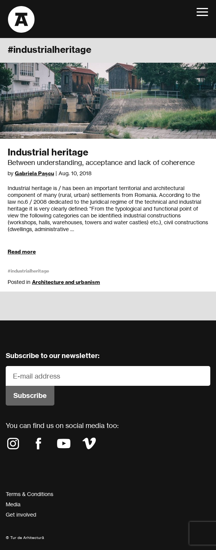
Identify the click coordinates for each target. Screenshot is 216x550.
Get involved (21, 514)
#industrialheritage (28, 271)
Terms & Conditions (29, 494)
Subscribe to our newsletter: (53, 355)
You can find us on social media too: (62, 425)
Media (13, 504)
